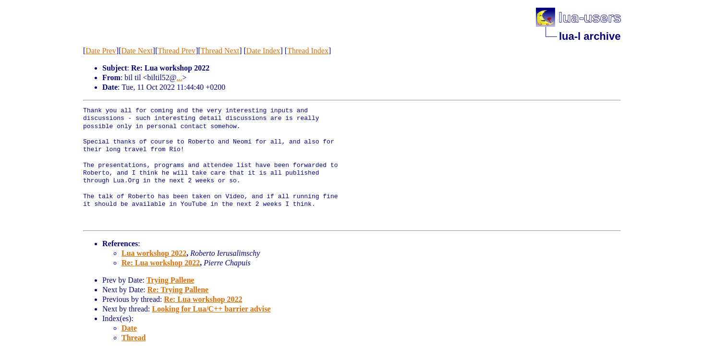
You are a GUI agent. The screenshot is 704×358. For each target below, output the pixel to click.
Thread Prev (176, 51)
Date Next (137, 51)
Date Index (263, 51)
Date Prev (100, 51)
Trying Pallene (170, 280)
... (179, 77)
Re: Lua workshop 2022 (160, 263)
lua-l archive (589, 36)
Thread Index (307, 51)
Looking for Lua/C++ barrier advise (211, 309)
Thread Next (220, 51)
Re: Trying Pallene (177, 290)
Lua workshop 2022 (153, 253)
